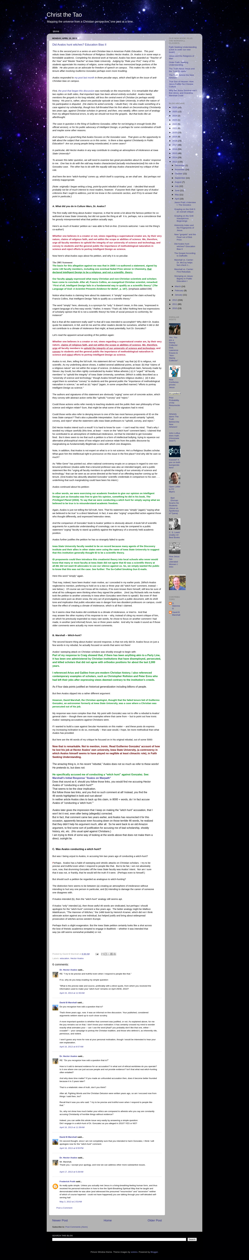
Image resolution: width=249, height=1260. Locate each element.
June (177, 190)
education (64, 958)
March (178, 286)
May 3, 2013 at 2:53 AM (71, 1201)
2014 (175, 157)
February (179, 290)
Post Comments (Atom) (76, 1227)
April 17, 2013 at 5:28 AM (71, 1172)
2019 (175, 136)
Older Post (155, 1220)
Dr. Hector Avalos (68, 970)
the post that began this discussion (76, 91)
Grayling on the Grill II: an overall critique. (185, 210)
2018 (175, 141)
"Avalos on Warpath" (98, 778)
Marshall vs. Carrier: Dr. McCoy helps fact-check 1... (184, 262)
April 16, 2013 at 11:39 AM (72, 1127)
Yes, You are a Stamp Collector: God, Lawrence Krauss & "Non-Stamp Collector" (173, 349)
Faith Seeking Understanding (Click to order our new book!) (183, 49)
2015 (175, 153)
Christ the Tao (64, 14)
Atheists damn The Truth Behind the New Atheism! (174, 420)
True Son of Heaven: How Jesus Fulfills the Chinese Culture (181, 84)
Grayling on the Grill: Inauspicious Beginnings (184, 218)
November (180, 169)
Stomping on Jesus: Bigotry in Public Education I (183, 278)
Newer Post (60, 1220)
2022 (175, 124)
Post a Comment (64, 1208)
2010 (175, 308)
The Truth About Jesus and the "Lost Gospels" (182, 69)
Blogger (154, 1252)
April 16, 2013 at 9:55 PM (71, 1148)
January (179, 295)
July (177, 186)
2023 (175, 120)
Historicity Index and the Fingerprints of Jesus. (184, 228)
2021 (175, 128)
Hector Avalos (77, 958)
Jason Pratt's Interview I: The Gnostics (185, 203)
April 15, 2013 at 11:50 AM (72, 993)
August (178, 182)
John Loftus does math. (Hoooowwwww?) (174, 437)
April (177, 199)
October (179, 173)
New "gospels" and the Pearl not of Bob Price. (185, 237)
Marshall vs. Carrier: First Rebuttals (184, 270)
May (177, 194)
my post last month (84, 77)
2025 (175, 111)
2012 (175, 300)
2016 (175, 149)
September (180, 178)
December (180, 165)
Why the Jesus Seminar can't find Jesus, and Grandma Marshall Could (183, 93)
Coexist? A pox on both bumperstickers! (174, 464)
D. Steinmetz (176, 606)
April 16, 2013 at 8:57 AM (71, 1046)
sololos (134, 1252)
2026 (175, 107)
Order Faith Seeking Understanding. (178, 63)
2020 (175, 132)
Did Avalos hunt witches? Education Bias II (79, 44)
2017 (175, 145)
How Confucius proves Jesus (173, 383)
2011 (175, 304)
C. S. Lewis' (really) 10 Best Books (174, 535)
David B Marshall (68, 1002)
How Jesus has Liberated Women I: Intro (174, 561)
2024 (175, 115)
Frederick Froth (67, 1181)
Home (56, 31)
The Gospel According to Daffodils (184, 254)
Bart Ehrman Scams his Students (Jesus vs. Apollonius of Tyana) (174, 505)
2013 (175, 162)
